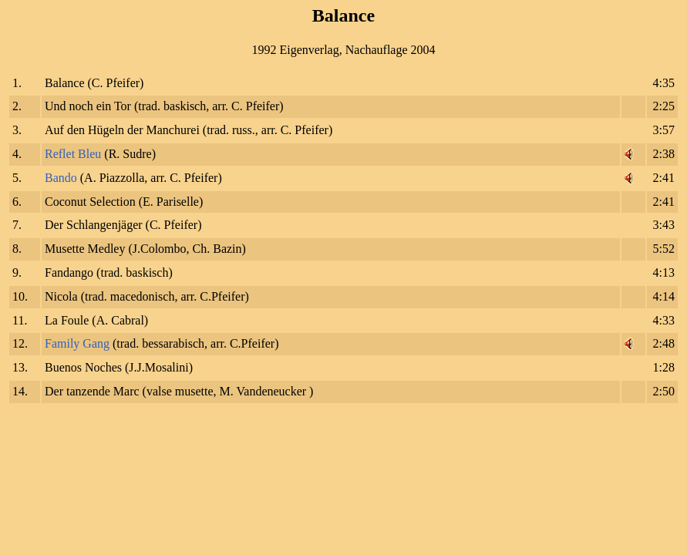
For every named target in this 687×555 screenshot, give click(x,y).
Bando (61, 177)
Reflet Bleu (73, 153)
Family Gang (77, 343)
